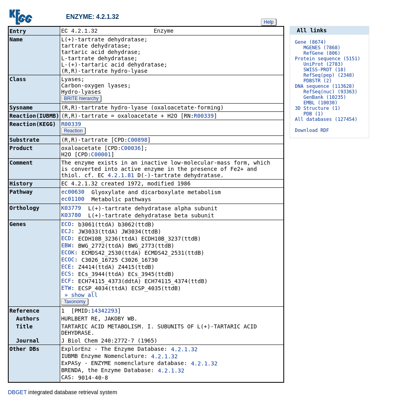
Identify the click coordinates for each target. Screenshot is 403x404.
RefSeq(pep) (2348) (329, 75)
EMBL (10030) (320, 103)
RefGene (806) (321, 53)
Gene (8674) (310, 42)
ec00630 (72, 192)
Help (269, 22)
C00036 (131, 149)
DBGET (17, 393)
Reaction (73, 131)
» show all (79, 296)
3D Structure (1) (317, 108)
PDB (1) (313, 114)
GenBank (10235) (324, 97)
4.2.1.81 (120, 176)
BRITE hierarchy (81, 99)
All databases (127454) (326, 119)
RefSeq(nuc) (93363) (330, 92)
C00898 (138, 140)
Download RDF (312, 130)
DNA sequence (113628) (325, 86)
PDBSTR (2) (317, 80)
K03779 (71, 209)
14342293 (104, 311)
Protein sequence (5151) (327, 58)
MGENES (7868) (321, 47)
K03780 (71, 216)
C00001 (101, 155)
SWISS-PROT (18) (324, 69)
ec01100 (72, 199)
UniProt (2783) (323, 64)
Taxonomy (74, 302)
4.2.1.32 (184, 350)
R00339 (204, 116)
